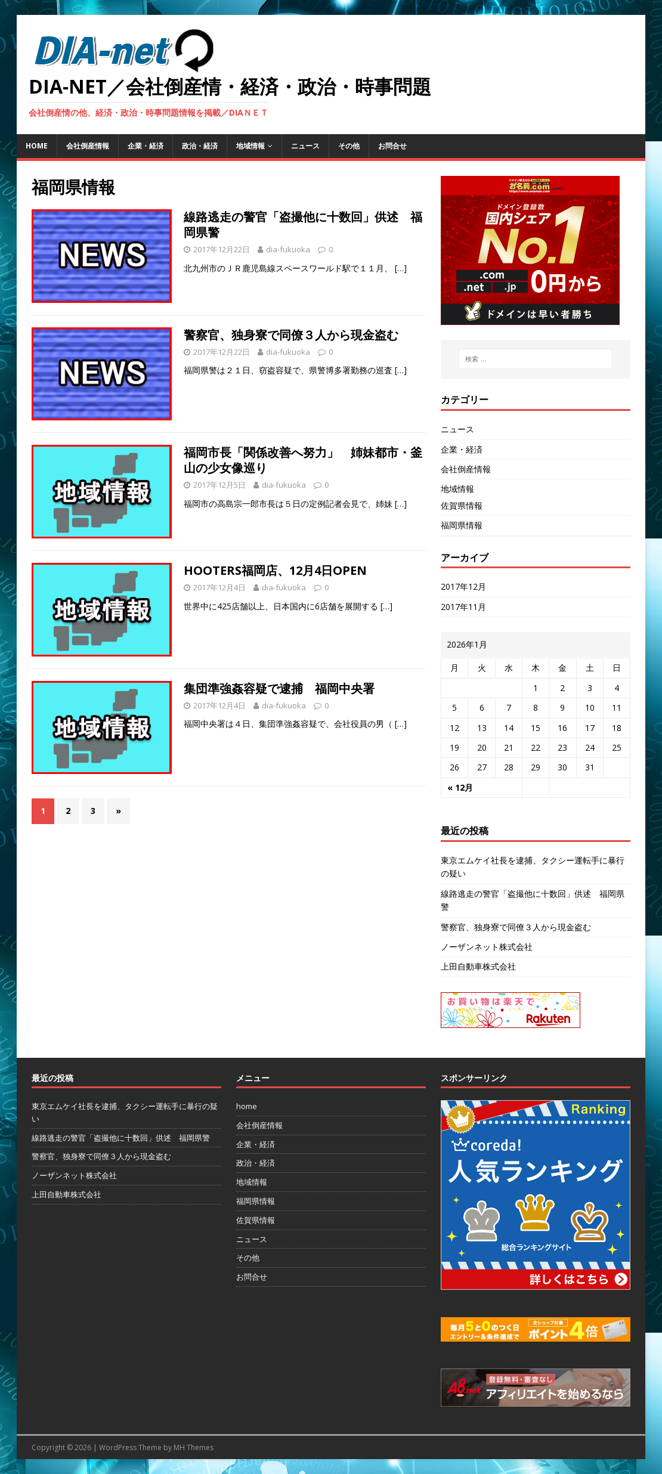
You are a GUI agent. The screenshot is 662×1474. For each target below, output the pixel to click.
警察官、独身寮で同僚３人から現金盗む (291, 335)
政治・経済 (200, 146)
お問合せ (392, 146)
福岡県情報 (461, 525)
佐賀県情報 (461, 505)
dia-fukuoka (288, 249)
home (37, 146)
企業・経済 (145, 146)
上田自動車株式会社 (478, 966)
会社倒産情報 (87, 146)
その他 (349, 146)
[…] (401, 268)
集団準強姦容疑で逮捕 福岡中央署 (279, 688)
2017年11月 (463, 606)
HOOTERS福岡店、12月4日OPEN (275, 570)
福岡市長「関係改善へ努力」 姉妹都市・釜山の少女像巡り (303, 460)
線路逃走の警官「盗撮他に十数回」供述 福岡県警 (303, 224)
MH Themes (194, 1447)
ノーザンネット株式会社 (487, 946)
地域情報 (250, 146)
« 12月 (460, 787)
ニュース (305, 146)
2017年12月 (463, 586)
